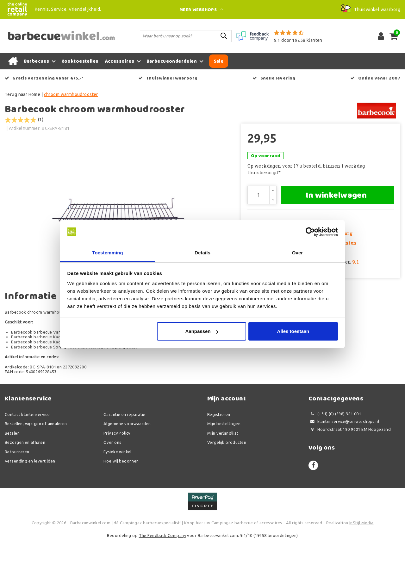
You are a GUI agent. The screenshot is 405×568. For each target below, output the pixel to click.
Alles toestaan (293, 331)
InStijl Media (361, 550)
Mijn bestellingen (223, 451)
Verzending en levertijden (30, 489)
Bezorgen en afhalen (25, 470)
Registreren (218, 442)
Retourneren (17, 479)
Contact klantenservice (27, 442)
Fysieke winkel (117, 479)
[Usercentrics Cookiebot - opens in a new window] (310, 232)
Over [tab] (297, 252)
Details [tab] (202, 252)
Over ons (112, 470)
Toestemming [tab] (107, 252)
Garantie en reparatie (124, 442)
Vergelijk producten (226, 470)
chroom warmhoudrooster (71, 94)
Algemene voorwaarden (127, 451)
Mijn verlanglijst (222, 460)
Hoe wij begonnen (121, 489)
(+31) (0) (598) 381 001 (334, 441)
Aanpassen (201, 331)
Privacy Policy (116, 460)
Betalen (12, 460)
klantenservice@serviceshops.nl (343, 449)
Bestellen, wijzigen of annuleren (36, 451)
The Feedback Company (162, 563)
